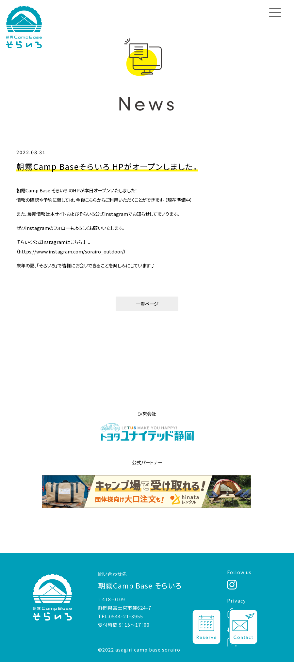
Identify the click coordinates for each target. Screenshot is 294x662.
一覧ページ (147, 303)
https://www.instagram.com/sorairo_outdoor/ (71, 251)
